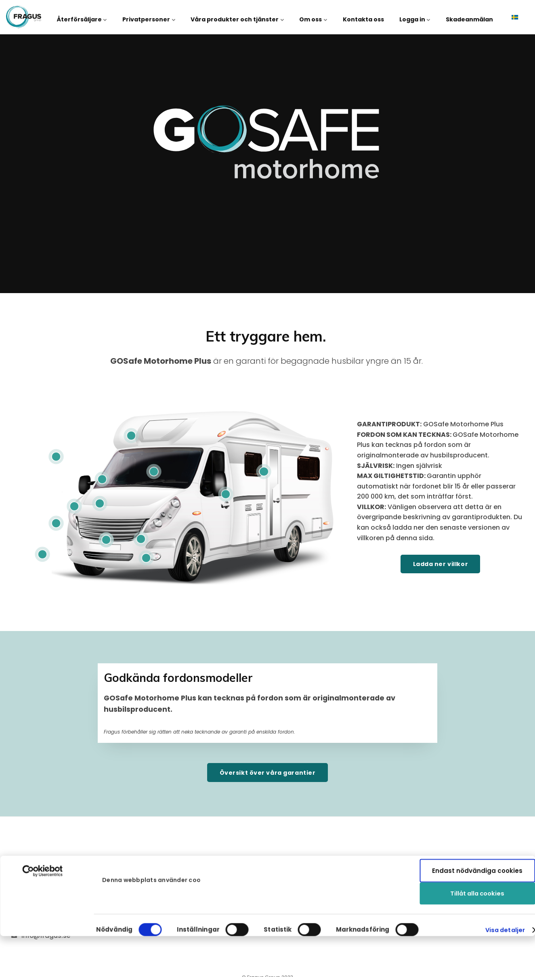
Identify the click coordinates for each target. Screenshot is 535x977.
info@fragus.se (46, 936)
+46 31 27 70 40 (46, 919)
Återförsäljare (103, 17)
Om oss (325, 17)
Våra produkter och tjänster (252, 17)
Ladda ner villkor (440, 564)
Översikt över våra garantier (267, 773)
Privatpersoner (167, 17)
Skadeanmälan (471, 17)
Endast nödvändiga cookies (477, 853)
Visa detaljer (504, 890)
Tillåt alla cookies (477, 826)
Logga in (419, 17)
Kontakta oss (371, 17)
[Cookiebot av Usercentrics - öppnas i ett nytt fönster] (42, 834)
